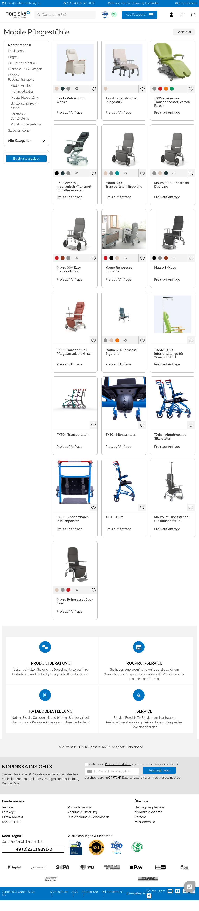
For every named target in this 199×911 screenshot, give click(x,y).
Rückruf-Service (79, 818)
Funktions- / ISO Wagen (25, 69)
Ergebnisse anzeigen (26, 158)
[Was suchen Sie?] (65, 15)
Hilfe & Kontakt (12, 828)
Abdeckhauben (22, 85)
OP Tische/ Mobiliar (22, 63)
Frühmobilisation (22, 91)
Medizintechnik (19, 45)
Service (7, 818)
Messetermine (145, 832)
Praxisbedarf (17, 51)
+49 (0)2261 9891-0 (33, 859)
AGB (74, 902)
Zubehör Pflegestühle (26, 124)
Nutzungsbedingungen (167, 788)
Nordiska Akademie (149, 823)
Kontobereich (11, 832)
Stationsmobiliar (19, 130)
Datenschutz (59, 902)
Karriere (140, 828)
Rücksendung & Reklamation (88, 828)
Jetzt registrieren (159, 781)
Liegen (12, 57)
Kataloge (8, 823)
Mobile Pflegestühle (25, 97)
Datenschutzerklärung (119, 775)
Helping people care (149, 818)
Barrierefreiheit (136, 904)
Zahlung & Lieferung (82, 823)
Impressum (90, 902)
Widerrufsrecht (112, 902)
